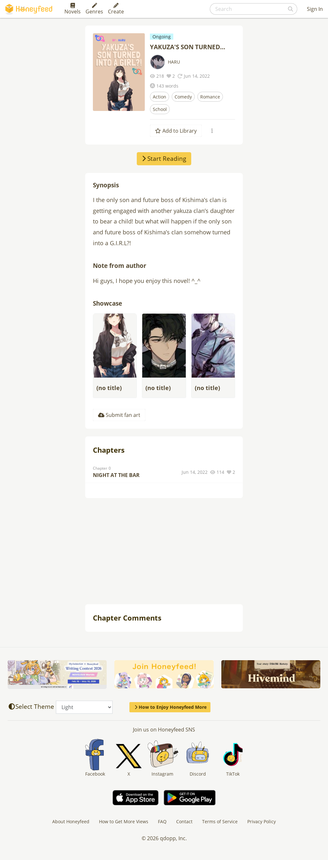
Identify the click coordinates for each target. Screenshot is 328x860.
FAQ (162, 821)
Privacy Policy (261, 821)
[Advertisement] (164, 552)
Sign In (315, 8)
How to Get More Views (123, 821)
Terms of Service (220, 821)
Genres (94, 9)
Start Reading (164, 158)
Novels (72, 9)
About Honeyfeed (70, 821)
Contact (184, 821)
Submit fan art (119, 414)
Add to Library (176, 130)
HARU (174, 62)
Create (116, 9)
